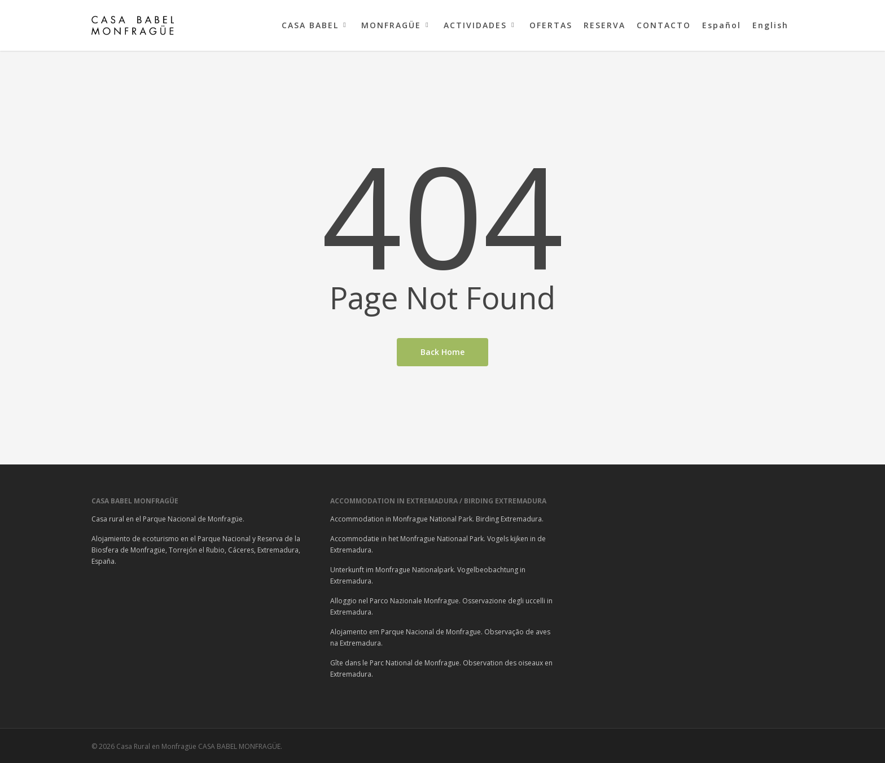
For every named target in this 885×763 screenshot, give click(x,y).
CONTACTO (664, 25)
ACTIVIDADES (480, 25)
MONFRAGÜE (396, 25)
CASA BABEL (315, 25)
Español (721, 25)
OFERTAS (550, 25)
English (770, 25)
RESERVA (604, 25)
